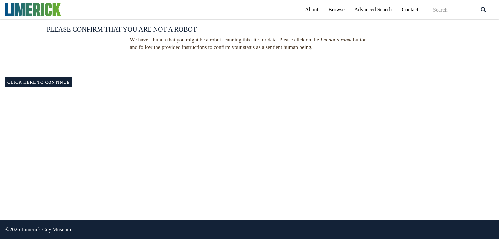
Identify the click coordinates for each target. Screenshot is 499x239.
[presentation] (237, 64)
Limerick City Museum (46, 229)
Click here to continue (38, 82)
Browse (336, 9)
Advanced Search (373, 9)
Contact (410, 9)
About (311, 9)
